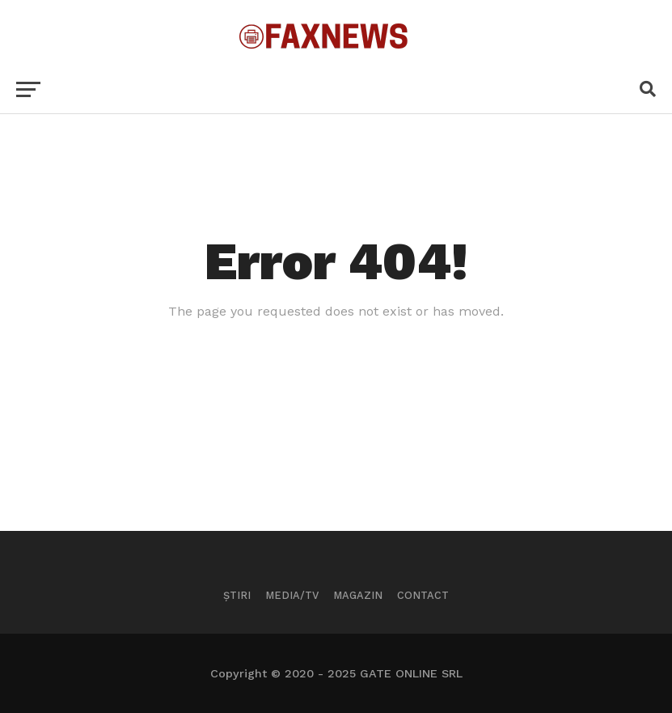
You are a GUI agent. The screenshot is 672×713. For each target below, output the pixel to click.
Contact (423, 595)
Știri (237, 595)
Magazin (357, 595)
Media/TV (292, 595)
